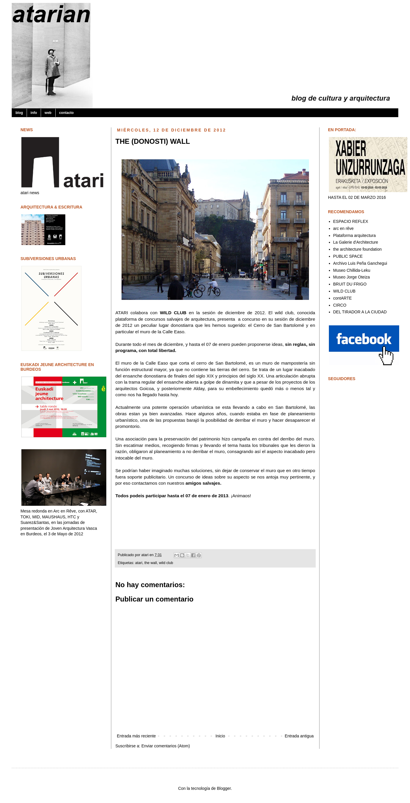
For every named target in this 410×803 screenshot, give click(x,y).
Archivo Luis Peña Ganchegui (360, 263)
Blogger (223, 788)
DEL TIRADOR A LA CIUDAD (360, 312)
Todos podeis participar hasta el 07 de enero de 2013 (171, 495)
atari (145, 555)
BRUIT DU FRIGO (350, 284)
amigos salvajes (203, 483)
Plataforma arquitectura (354, 235)
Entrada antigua (299, 736)
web (48, 113)
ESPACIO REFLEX (350, 221)
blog (19, 113)
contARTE (342, 298)
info (33, 113)
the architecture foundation (357, 249)
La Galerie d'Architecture (355, 242)
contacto (66, 113)
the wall (150, 563)
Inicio (220, 736)
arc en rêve (343, 228)
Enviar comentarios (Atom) (165, 746)
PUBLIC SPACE (348, 256)
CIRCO (339, 305)
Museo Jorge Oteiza (351, 277)
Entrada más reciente (136, 736)
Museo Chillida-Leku (351, 270)
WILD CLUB (173, 312)
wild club (166, 563)
